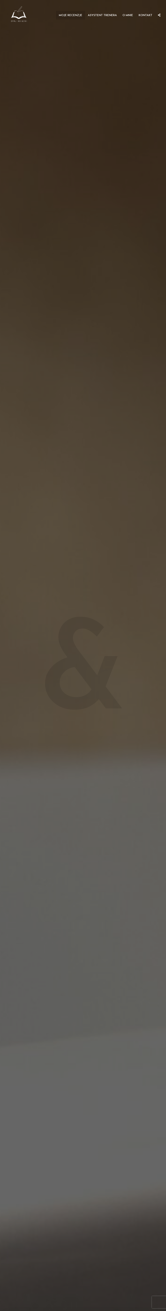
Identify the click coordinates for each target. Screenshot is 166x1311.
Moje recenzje (70, 15)
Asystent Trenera (102, 15)
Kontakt (145, 15)
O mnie (127, 15)
